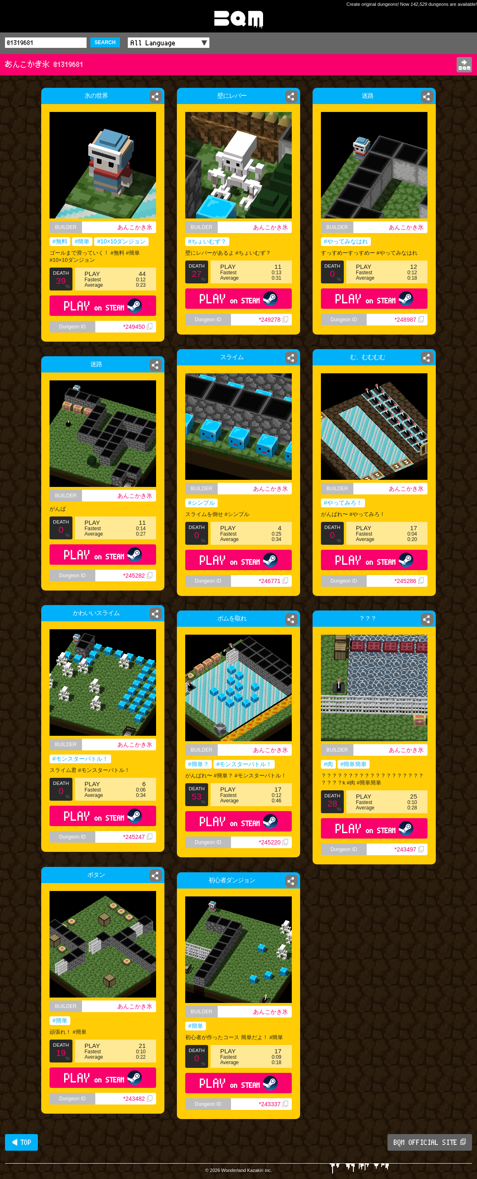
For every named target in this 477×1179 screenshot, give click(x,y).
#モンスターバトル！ (80, 758)
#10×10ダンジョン (121, 241)
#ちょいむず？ (207, 241)
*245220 (273, 842)
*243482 (137, 1098)
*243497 (409, 849)
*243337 (273, 1104)
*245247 (137, 837)
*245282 (137, 575)
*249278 (273, 319)
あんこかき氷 (134, 227)
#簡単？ (198, 764)
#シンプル (201, 502)
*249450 (137, 326)
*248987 (410, 322)
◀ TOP (21, 1142)
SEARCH (105, 42)
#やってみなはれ (345, 241)
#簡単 (82, 241)
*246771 (273, 581)
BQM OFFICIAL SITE (430, 1142)
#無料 (59, 241)
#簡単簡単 (353, 764)
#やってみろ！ (343, 502)
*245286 (409, 581)
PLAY (103, 305)
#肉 (328, 764)
